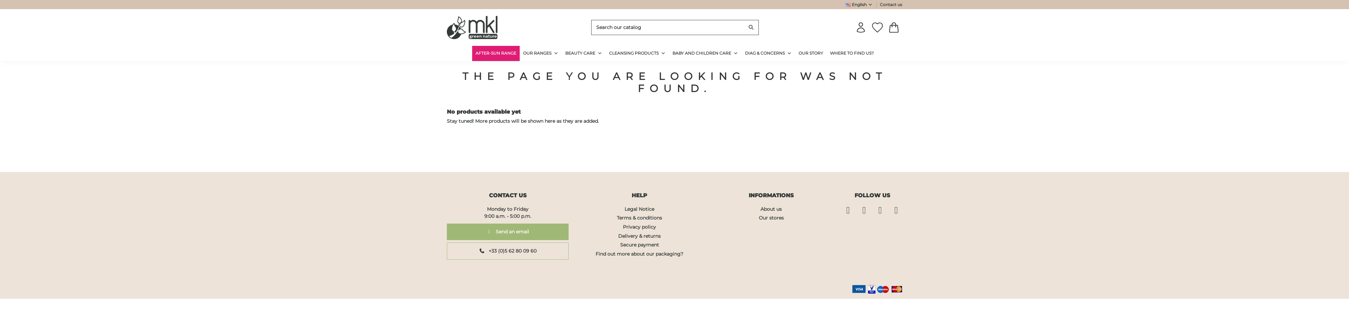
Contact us (891, 4)
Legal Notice (639, 209)
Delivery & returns (639, 236)
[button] (768, 53)
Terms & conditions (639, 218)
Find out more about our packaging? (639, 254)
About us (771, 209)
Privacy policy (639, 227)
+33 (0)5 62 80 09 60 (508, 251)
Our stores (771, 218)
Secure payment (639, 245)
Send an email (507, 232)
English (859, 4)
